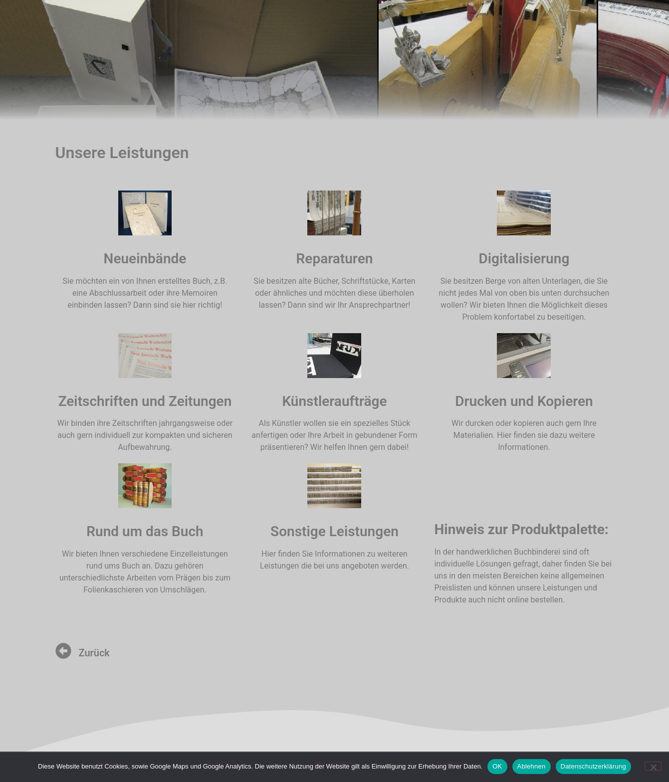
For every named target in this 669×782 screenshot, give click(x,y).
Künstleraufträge (334, 401)
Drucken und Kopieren (524, 401)
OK (497, 766)
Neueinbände (145, 258)
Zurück (94, 653)
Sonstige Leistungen (334, 531)
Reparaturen (334, 258)
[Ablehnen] (653, 766)
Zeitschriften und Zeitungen (145, 401)
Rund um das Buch (144, 531)
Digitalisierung (524, 258)
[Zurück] (63, 651)
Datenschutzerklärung (593, 766)
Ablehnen (531, 766)
